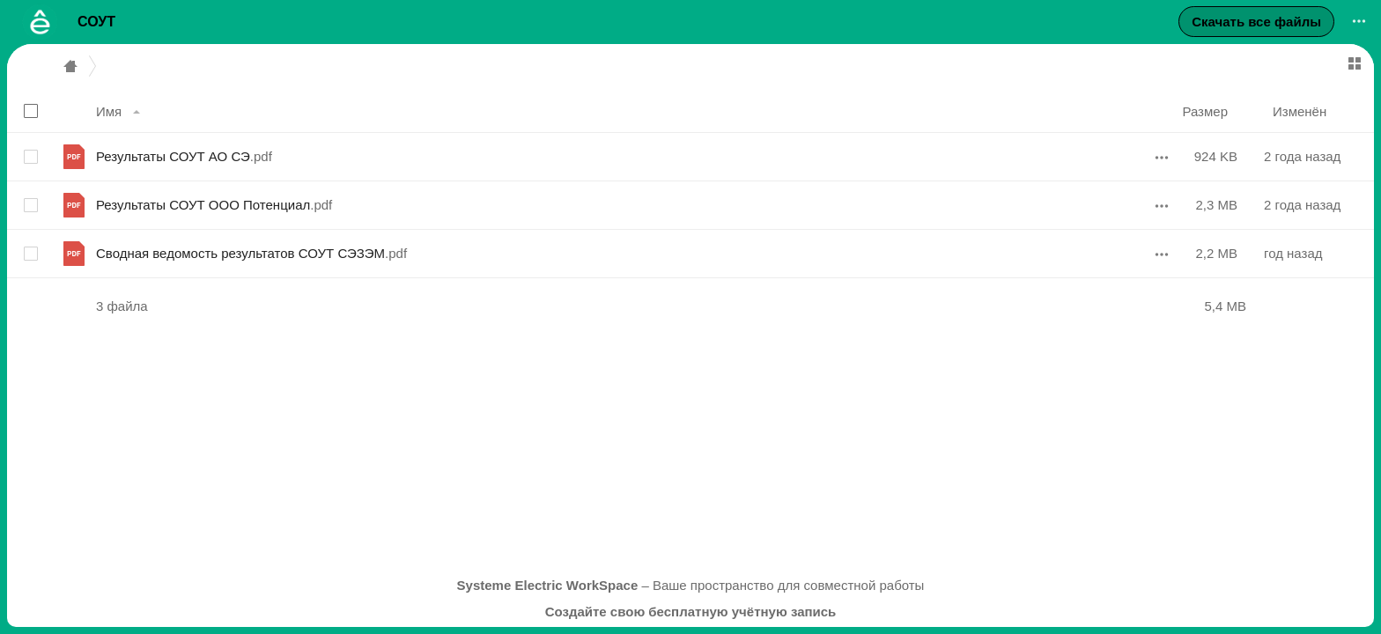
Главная (70, 66)
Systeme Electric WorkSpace (548, 585)
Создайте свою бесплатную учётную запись (691, 611)
